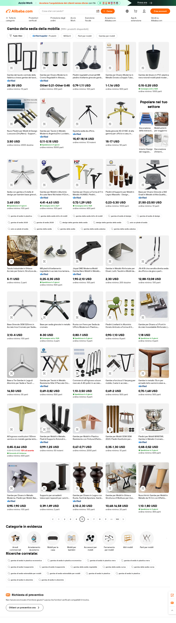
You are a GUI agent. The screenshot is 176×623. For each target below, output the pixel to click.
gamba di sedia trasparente (21, 567)
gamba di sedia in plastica (20, 216)
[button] (98, 11)
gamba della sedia (43, 229)
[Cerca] (108, 11)
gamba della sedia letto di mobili (52, 216)
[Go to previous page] (52, 519)
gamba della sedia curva (114, 567)
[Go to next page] (123, 519)
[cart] (136, 11)
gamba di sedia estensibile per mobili (24, 573)
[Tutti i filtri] (16, 35)
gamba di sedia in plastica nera (101, 560)
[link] (172, 595)
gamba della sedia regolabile (84, 567)
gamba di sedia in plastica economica (25, 560)
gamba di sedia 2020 (18, 222)
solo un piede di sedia (137, 222)
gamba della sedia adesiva (93, 229)
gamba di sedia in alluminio (20, 580)
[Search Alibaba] (68, 11)
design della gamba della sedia (73, 222)
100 (117, 519)
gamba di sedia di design (119, 216)
